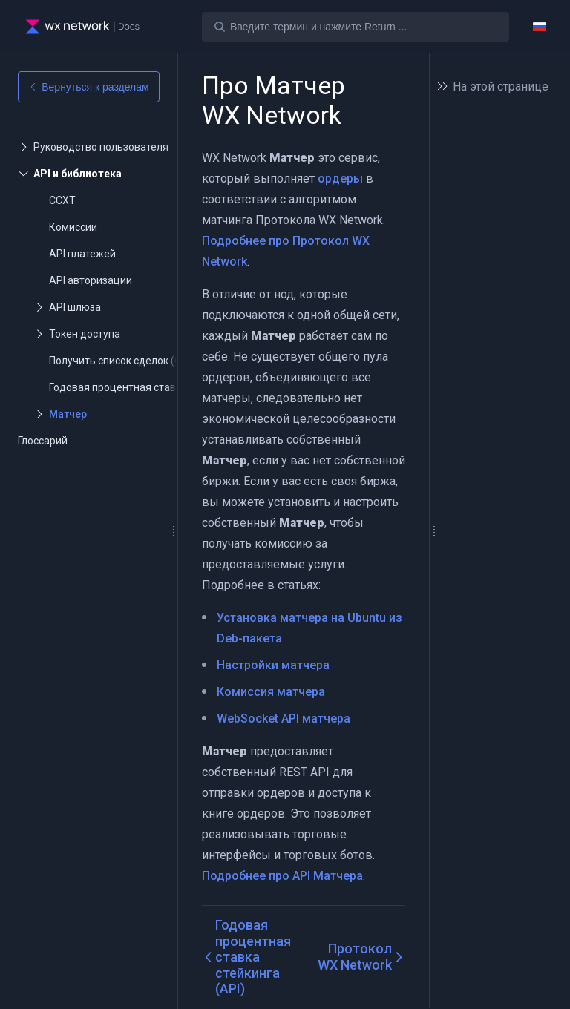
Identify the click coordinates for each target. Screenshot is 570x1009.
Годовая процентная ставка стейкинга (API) (156, 387)
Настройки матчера (273, 665)
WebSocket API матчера (283, 718)
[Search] (355, 27)
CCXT (62, 200)
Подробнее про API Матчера (282, 876)
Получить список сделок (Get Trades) (139, 361)
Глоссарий (43, 441)
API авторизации (90, 280)
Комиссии (73, 227)
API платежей (82, 254)
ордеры (340, 178)
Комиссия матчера (271, 692)
